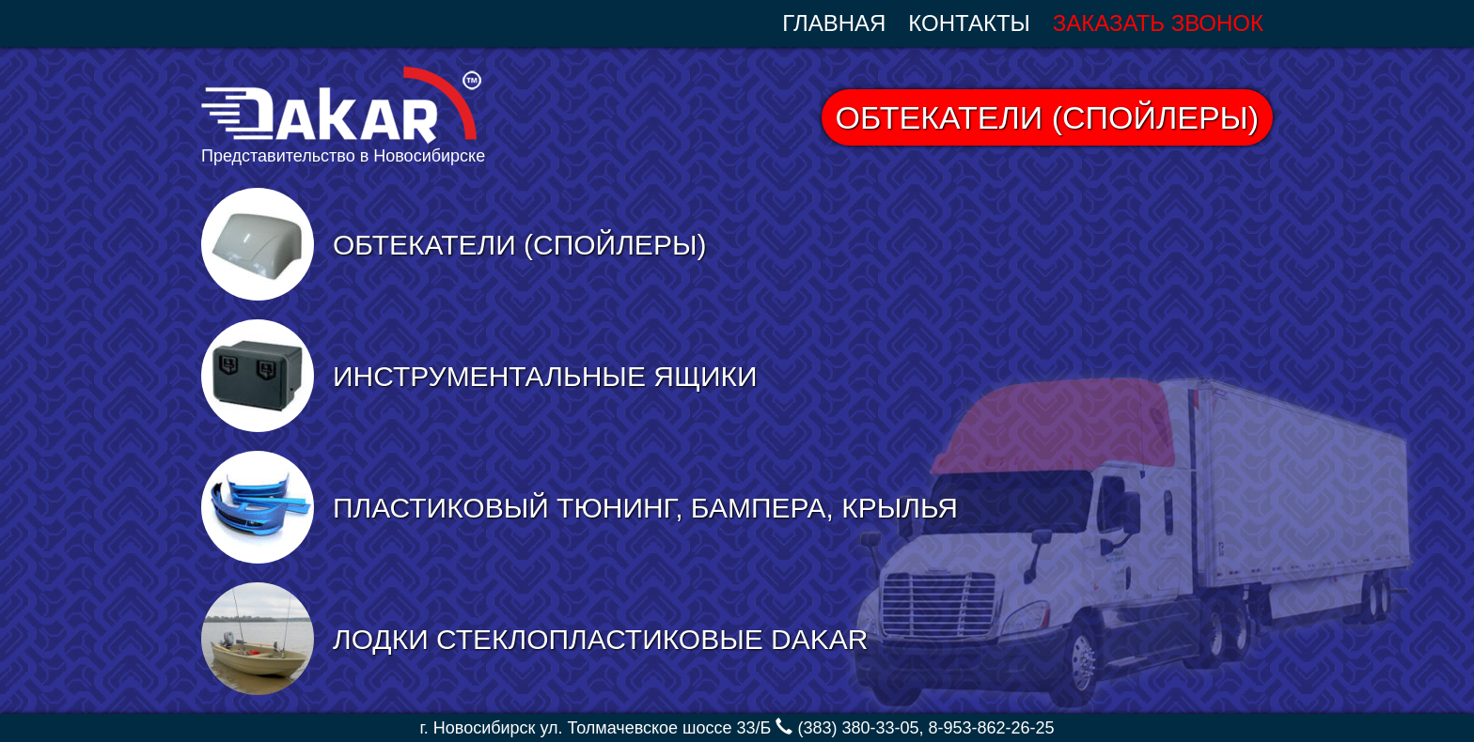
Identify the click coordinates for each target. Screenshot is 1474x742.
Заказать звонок (1158, 23)
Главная (834, 23)
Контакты (968, 23)
